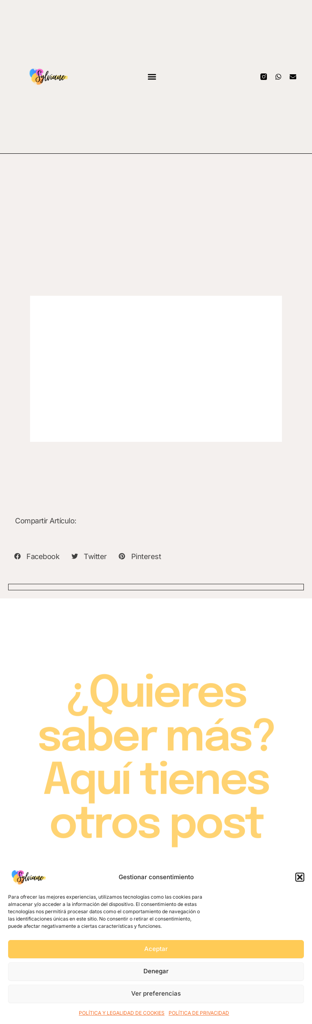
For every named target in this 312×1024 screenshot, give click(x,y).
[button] (300, 877)
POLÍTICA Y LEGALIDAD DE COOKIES (122, 1013)
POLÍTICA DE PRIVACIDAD (199, 1013)
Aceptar (156, 949)
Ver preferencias (156, 993)
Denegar (156, 971)
